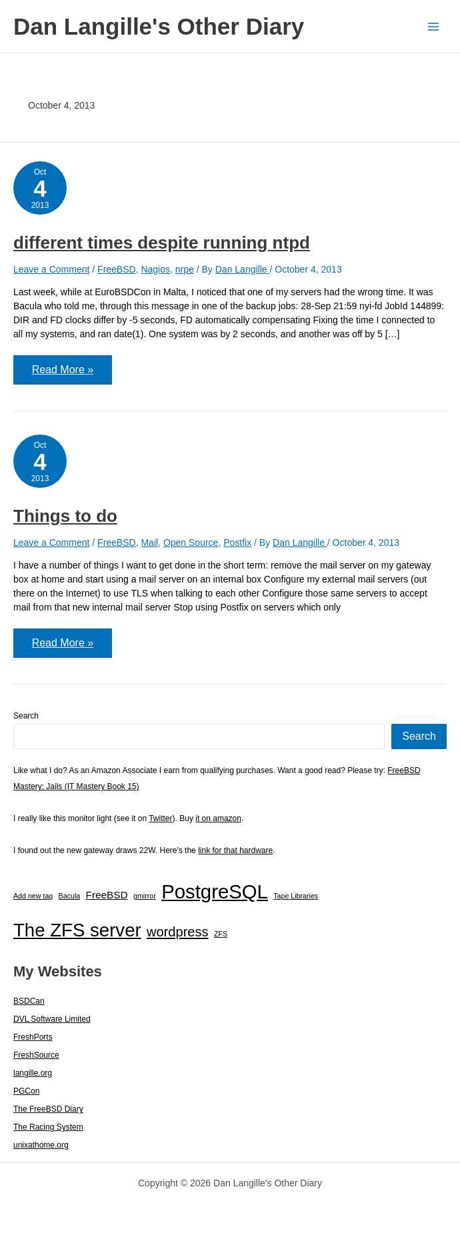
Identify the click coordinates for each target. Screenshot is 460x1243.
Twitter (160, 819)
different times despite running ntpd (161, 243)
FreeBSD (116, 269)
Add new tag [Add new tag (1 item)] (33, 896)
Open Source (191, 542)
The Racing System (48, 1127)
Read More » (62, 374)
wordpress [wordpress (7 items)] (178, 932)
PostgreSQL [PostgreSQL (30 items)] (214, 892)
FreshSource (36, 1055)
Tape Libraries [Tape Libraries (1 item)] (295, 896)
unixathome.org (41, 1145)
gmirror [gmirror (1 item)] (144, 896)
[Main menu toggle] (433, 26)
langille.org (32, 1073)
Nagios (155, 269)
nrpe (184, 269)
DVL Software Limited (52, 1019)
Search (26, 716)
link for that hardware (235, 851)
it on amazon (218, 819)
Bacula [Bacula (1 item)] (70, 896)
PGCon (26, 1091)
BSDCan (29, 1001)
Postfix (237, 542)
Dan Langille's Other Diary (158, 26)
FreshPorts (33, 1037)
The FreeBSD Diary (48, 1109)
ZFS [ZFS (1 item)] (220, 934)
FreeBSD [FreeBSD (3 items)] (107, 895)
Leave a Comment (51, 269)
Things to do (65, 516)
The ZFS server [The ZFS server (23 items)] (77, 930)
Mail (149, 542)
